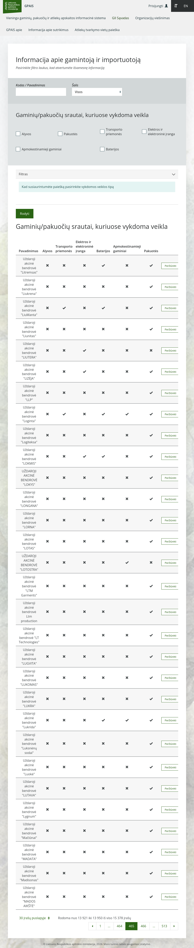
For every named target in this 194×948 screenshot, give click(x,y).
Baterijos (109, 149)
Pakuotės (68, 134)
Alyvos (23, 134)
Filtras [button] (97, 174)
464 (119, 926)
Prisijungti (158, 6)
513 (164, 926)
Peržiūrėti (170, 266)
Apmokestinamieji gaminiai (39, 149)
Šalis (75, 85)
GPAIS (29, 6)
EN (186, 6)
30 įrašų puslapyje (34, 918)
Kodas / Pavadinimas (30, 85)
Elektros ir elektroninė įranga (158, 131)
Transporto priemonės (111, 131)
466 (143, 926)
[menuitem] (56, 18)
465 (131, 926)
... (109, 926)
